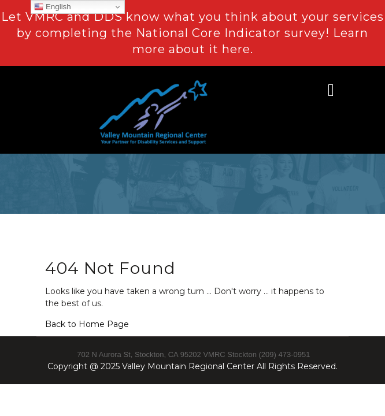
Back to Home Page (87, 324)
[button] (309, 90)
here (236, 49)
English (52, 7)
